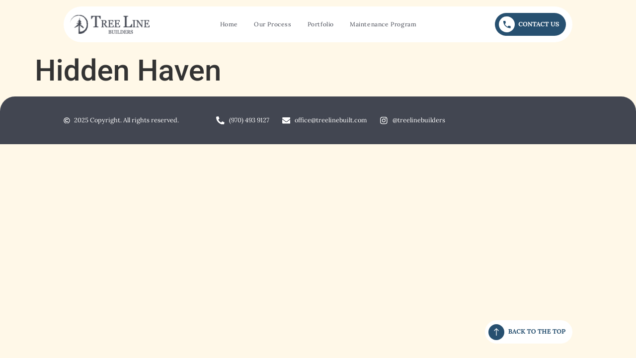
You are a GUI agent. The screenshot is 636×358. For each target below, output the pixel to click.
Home (229, 24)
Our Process (273, 24)
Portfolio (321, 24)
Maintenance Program (383, 24)
